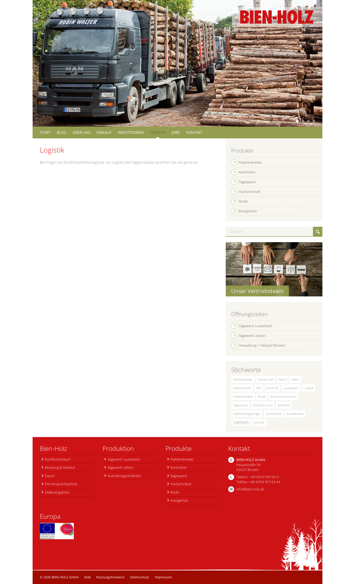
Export (282, 379)
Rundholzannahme (283, 397)
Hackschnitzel (242, 388)
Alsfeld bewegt (242, 379)
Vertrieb (259, 422)
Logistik (308, 388)
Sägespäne (240, 405)
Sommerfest (274, 414)
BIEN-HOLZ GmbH (65, 577)
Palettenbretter (243, 397)
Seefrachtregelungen (247, 414)
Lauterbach (290, 388)
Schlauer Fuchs (263, 405)
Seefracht (284, 405)
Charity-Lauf (265, 379)
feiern (296, 379)
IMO (258, 388)
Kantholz (272, 388)
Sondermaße (295, 414)
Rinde (262, 397)
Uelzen (241, 422)
